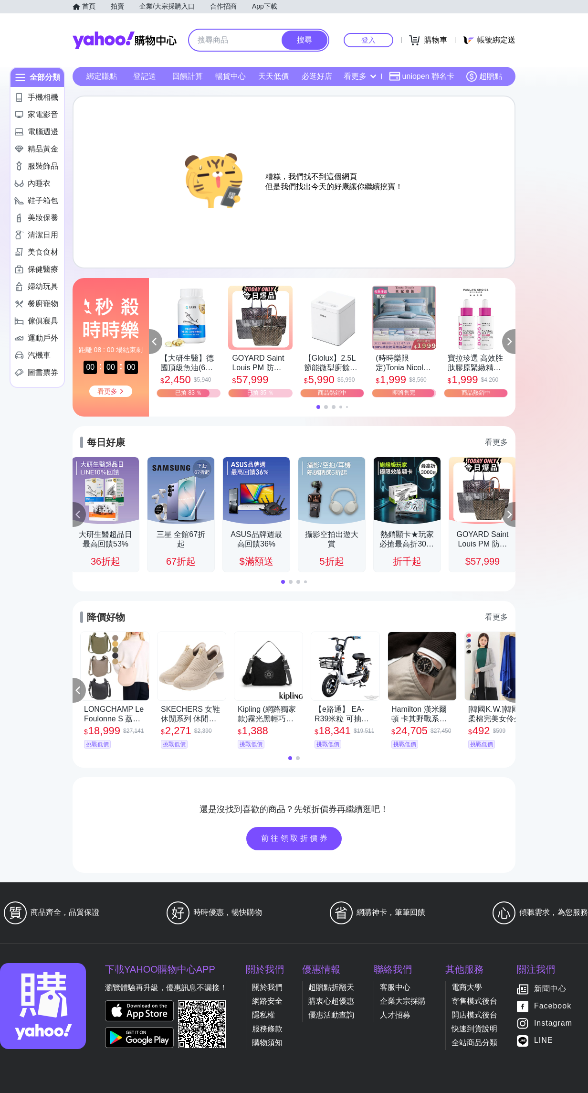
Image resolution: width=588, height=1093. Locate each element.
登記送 (144, 76)
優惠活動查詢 (331, 1015)
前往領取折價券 (295, 838)
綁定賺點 (101, 76)
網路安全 (267, 1001)
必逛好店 (317, 76)
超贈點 (484, 76)
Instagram (553, 1023)
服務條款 (267, 1029)
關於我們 (267, 987)
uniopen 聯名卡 (421, 76)
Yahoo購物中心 (125, 40)
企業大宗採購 (403, 1001)
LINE (543, 1041)
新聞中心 (550, 989)
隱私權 (263, 1015)
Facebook (552, 1006)
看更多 (360, 76)
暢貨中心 (230, 76)
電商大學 (467, 987)
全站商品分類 (474, 1043)
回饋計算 (187, 76)
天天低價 (273, 76)
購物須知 (267, 1043)
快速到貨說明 (474, 1029)
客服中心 (395, 987)
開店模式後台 (474, 1015)
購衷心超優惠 (331, 1001)
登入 (368, 40)
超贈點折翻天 (331, 987)
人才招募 (395, 1015)
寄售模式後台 (474, 1001)
